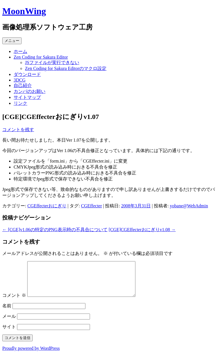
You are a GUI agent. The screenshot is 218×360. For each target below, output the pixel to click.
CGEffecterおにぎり (46, 205)
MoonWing (24, 11)
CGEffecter (91, 205)
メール (9, 323)
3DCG (20, 80)
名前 (6, 312)
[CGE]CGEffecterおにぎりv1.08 (142, 229)
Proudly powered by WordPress (31, 355)
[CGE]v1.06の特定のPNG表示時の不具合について (55, 229)
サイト (9, 333)
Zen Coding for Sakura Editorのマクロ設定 (65, 68)
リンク (20, 103)
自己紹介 (23, 85)
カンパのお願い (29, 91)
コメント (14, 302)
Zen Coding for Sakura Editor (41, 57)
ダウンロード (27, 74)
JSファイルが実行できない (52, 62)
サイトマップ (27, 97)
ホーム (20, 51)
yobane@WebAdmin (189, 205)
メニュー (12, 41)
